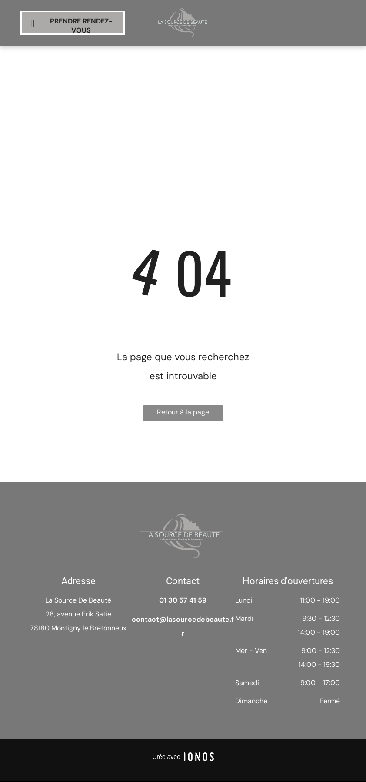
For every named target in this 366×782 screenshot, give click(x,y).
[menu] (347, 58)
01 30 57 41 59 (182, 600)
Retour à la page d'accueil (183, 414)
